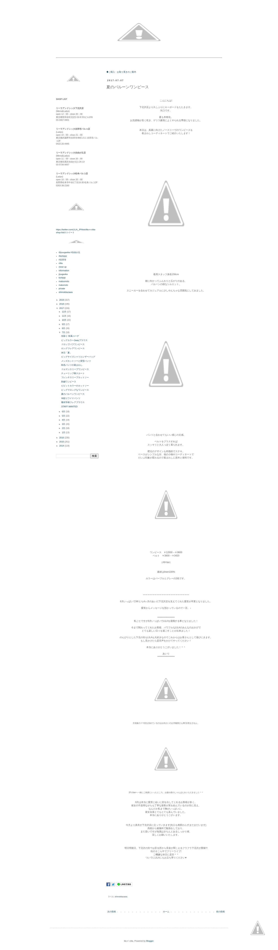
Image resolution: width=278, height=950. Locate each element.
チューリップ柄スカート (73, 373)
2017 (62, 308)
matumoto (63, 285)
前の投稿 (220, 911)
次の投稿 (111, 911)
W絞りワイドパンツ (70, 398)
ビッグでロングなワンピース (75, 390)
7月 (64, 332)
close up (63, 267)
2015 (62, 442)
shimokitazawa (121, 897)
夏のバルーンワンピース (73, 394)
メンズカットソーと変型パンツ (76, 361)
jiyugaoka (63, 274)
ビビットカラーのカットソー (75, 385)
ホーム (166, 911)
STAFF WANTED (69, 406)
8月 (64, 328)
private (62, 288)
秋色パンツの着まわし (71, 365)
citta (61, 263)
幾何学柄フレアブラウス (73, 402)
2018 (62, 304)
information (64, 270)
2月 (64, 428)
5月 (64, 416)
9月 (64, 324)
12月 (64, 311)
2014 (62, 446)
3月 (64, 424)
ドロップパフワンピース (73, 344)
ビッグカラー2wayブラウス (74, 340)
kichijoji (62, 277)
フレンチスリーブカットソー (75, 377)
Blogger (149, 941)
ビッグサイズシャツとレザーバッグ (78, 357)
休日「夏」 (66, 352)
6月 (64, 411)
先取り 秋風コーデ (70, 336)
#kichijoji (63, 256)
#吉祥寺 (62, 260)
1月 (64, 432)
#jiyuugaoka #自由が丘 (69, 252)
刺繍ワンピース (68, 381)
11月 (64, 316)
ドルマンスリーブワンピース (75, 369)
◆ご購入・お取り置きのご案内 (121, 72)
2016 (62, 437)
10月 (64, 320)
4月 (64, 420)
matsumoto (64, 281)
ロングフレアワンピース (73, 348)
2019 (62, 300)
